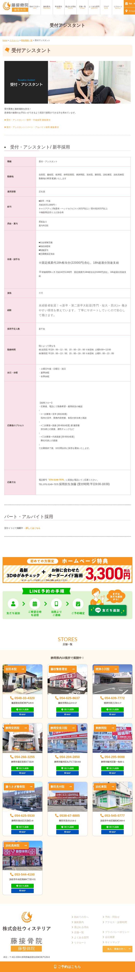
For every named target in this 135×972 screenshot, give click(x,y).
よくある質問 (94, 7)
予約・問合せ (112, 917)
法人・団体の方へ (116, 949)
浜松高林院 (12, 845)
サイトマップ (112, 942)
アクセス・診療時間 (116, 922)
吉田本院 (11, 669)
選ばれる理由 (70, 7)
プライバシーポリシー (117, 932)
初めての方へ (35, 7)
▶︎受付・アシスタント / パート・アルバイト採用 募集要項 (31, 127)
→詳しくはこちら (32, 528)
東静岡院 (101, 728)
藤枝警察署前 (59, 669)
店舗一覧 (82, 7)
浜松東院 (101, 786)
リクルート (118, 7)
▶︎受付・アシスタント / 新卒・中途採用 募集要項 (27, 120)
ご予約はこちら (69, 967)
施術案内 (47, 7)
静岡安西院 (12, 728)
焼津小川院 (102, 669)
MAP (23, 714)
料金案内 (58, 7)
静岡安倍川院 (59, 728)
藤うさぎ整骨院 (15, 786)
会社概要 (110, 937)
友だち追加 (24, 709)
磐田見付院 (57, 786)
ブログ (106, 7)
